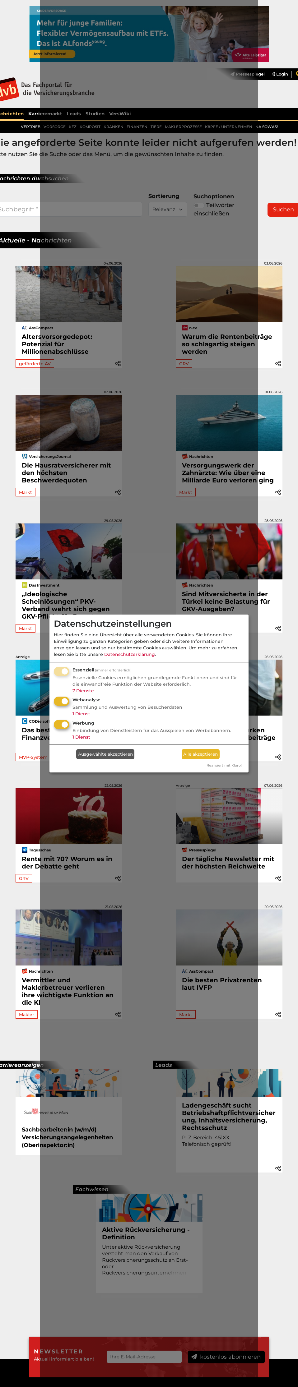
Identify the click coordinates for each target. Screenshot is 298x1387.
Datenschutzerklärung (129, 654)
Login (279, 74)
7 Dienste (83, 691)
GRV (24, 878)
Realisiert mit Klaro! (224, 765)
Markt (25, 492)
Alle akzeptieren (200, 754)
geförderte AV (35, 363)
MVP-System (33, 757)
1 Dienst (81, 714)
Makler (26, 1015)
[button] (278, 363)
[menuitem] (276, 74)
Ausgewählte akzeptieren (105, 754)
